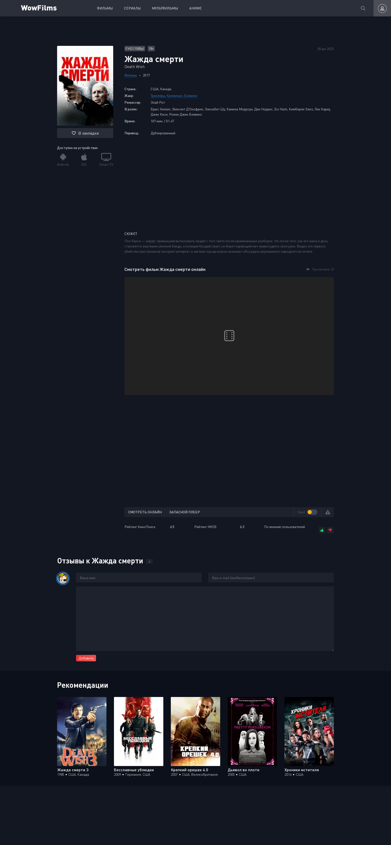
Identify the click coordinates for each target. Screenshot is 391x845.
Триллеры (158, 95)
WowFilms (39, 7)
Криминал (174, 95)
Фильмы (105, 8)
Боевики (190, 95)
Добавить (86, 658)
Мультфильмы (165, 8)
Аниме (195, 8)
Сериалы (132, 8)
